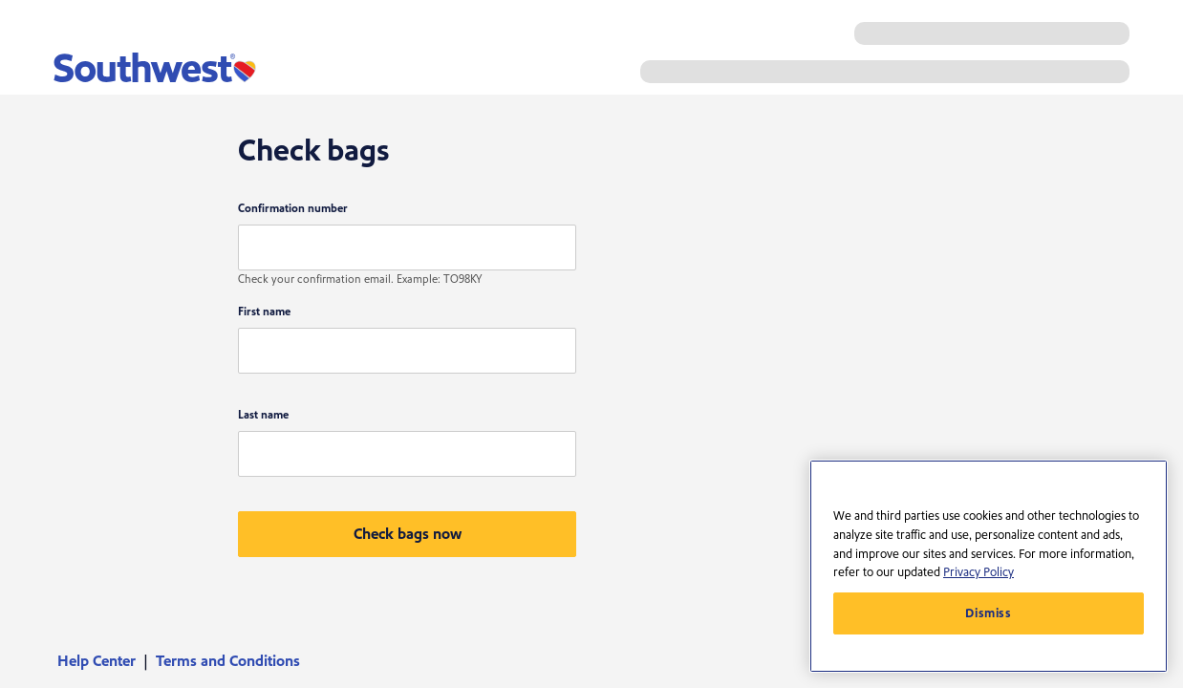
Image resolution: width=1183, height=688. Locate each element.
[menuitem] (103, 661)
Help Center (96, 661)
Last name (263, 415)
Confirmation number (293, 209)
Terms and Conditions (228, 661)
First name (264, 312)
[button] (407, 534)
